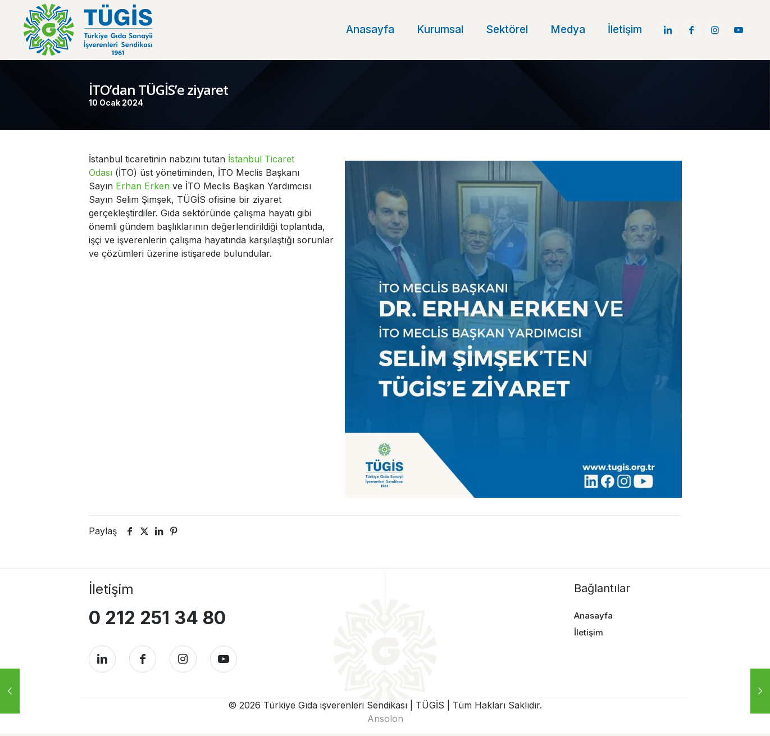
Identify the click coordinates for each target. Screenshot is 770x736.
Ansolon (385, 720)
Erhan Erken (143, 185)
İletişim (588, 632)
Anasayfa (593, 615)
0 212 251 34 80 (157, 617)
